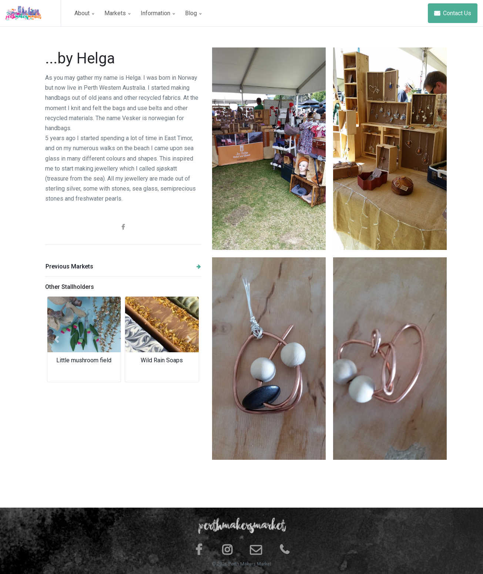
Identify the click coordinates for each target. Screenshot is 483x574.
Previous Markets (123, 266)
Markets (117, 13)
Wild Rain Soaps (162, 360)
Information (158, 13)
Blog (193, 13)
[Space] (33, 13)
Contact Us (452, 13)
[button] (56, 339)
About (84, 13)
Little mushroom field (83, 360)
